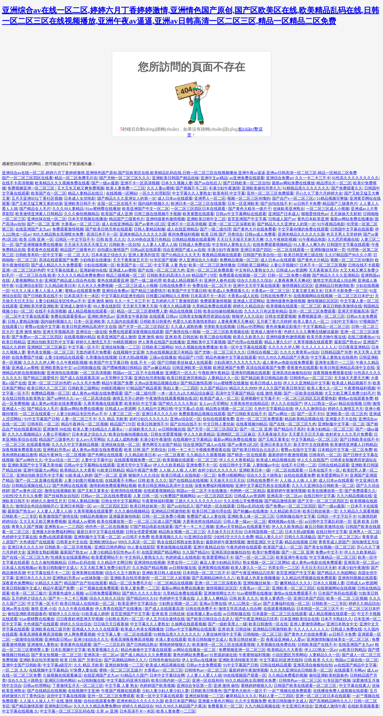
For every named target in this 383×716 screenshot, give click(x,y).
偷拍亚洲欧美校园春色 (27, 614)
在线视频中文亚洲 (128, 352)
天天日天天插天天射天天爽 (240, 239)
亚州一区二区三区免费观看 (270, 193)
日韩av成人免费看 (260, 234)
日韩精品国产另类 (336, 352)
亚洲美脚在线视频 (213, 568)
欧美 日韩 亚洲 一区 (36, 239)
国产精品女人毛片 (35, 209)
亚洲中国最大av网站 (40, 470)
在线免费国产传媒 (27, 357)
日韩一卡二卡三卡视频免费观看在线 (199, 450)
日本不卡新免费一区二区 (346, 291)
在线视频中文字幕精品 (192, 439)
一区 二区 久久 (76, 255)
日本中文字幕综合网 (167, 675)
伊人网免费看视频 (79, 634)
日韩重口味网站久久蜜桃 (167, 296)
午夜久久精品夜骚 (175, 306)
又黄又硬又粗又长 (307, 291)
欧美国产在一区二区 (48, 193)
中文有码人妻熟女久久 (231, 244)
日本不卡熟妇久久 (336, 619)
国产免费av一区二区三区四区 (36, 337)
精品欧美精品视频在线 (304, 419)
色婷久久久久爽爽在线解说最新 (311, 332)
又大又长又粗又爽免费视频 (80, 188)
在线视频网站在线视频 (312, 296)
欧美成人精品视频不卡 (182, 280)
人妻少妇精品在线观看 (64, 357)
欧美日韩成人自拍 (265, 383)
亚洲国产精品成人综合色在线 (69, 280)
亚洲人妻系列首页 (144, 255)
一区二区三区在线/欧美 (35, 275)
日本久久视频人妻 (176, 183)
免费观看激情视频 (68, 229)
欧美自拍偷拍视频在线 (222, 311)
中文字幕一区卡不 (83, 347)
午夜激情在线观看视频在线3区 (171, 398)
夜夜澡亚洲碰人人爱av (285, 639)
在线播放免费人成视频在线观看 (340, 691)
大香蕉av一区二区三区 (80, 224)
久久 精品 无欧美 (113, 419)
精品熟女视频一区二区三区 (228, 409)
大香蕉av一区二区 (254, 588)
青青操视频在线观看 (174, 547)
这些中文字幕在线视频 (66, 696)
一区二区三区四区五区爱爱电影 (309, 398)
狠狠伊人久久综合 (247, 316)
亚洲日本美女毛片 (275, 444)
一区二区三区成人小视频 (327, 209)
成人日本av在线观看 (175, 198)
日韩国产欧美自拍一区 (262, 255)
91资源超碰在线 (223, 655)
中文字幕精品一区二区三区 (326, 327)
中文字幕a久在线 (188, 409)
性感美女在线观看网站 (70, 557)
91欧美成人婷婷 (78, 475)
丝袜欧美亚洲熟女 (288, 209)
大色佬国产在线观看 (36, 542)
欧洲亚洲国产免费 (228, 368)
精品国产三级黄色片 (340, 203)
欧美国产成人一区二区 (219, 398)
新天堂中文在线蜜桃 (311, 444)
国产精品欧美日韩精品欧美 (264, 378)
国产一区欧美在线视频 (303, 393)
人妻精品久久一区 (223, 378)
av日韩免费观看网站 (102, 593)
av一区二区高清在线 (93, 398)
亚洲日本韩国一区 (75, 506)
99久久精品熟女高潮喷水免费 (59, 234)
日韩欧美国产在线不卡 (317, 644)
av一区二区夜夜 (171, 455)
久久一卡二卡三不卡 (312, 178)
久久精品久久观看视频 (205, 455)
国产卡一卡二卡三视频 (194, 527)
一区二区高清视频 (95, 373)
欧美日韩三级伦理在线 (211, 511)
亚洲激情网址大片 (219, 593)
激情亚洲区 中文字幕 (265, 542)
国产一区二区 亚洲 (43, 224)
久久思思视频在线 (343, 239)
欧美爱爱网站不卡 (332, 475)
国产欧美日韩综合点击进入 (255, 450)
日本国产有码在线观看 (337, 593)
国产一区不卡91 (310, 414)
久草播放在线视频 (101, 357)
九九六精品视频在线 (354, 496)
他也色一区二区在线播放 (106, 527)
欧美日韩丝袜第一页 (147, 506)
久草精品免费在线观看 (211, 306)
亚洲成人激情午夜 (75, 306)
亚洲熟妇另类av (56, 450)
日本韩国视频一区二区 (263, 532)
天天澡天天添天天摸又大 (85, 244)
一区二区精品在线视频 (173, 583)
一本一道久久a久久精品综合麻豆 (185, 393)
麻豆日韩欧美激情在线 (342, 306)
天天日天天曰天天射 (318, 568)
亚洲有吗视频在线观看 (250, 373)
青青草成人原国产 (334, 542)
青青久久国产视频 (27, 527)
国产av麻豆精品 (156, 368)
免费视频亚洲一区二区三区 (31, 188)
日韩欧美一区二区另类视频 (68, 547)
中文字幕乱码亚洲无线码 (122, 296)
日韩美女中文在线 (71, 542)
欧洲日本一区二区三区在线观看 (198, 203)
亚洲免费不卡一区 (201, 465)
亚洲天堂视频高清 (353, 311)
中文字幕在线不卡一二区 (48, 573)
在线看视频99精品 (79, 337)
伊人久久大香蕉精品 (236, 460)
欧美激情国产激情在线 (58, 516)
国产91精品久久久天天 (180, 255)
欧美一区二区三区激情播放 (212, 265)
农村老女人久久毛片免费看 (348, 434)
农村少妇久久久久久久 (148, 419)
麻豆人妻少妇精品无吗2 (220, 562)
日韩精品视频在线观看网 (193, 239)
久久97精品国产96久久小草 (348, 255)
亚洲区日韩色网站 (110, 547)
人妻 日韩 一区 (146, 496)
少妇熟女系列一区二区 (124, 619)
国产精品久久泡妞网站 (336, 573)
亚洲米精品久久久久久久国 (142, 234)
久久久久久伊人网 (283, 347)
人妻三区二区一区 (124, 414)
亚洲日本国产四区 (256, 250)
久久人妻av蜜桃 (160, 188)
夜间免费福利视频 (183, 234)
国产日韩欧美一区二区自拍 (246, 183)
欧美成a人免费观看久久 (228, 291)
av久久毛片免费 (86, 383)
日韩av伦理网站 (250, 327)
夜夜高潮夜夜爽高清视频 (40, 634)
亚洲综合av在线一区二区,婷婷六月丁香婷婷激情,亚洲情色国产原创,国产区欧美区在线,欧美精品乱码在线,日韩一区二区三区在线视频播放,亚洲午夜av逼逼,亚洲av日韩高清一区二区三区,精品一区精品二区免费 (179, 173)
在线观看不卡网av (120, 480)
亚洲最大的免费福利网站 (53, 532)
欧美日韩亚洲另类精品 (186, 378)
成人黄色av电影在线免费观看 (287, 362)
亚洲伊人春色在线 (219, 280)
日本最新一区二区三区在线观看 (279, 614)
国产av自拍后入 (207, 183)
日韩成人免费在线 (194, 244)
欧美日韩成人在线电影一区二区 (188, 475)
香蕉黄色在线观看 (42, 250)
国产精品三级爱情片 (148, 291)
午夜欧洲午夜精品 (213, 373)
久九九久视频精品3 (24, 434)
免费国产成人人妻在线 (206, 516)
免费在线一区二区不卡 (211, 286)
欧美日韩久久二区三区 (46, 388)
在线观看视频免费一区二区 (137, 460)
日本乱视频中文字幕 (68, 650)
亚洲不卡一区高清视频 (140, 183)
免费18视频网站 (231, 475)
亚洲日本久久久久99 (159, 414)
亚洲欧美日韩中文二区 (206, 219)
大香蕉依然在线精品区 (249, 403)
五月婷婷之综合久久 (29, 598)
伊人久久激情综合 (310, 409)
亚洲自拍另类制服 (149, 378)
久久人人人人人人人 (319, 347)
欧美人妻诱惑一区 (276, 598)
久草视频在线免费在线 (276, 644)
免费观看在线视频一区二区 (242, 275)
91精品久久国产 (48, 583)
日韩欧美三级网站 (252, 265)
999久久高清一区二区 (136, 542)
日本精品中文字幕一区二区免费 (345, 450)
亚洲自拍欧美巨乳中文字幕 (50, 342)
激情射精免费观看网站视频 (112, 486)
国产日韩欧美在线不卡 (42, 296)
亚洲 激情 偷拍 (100, 301)
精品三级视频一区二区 (125, 275)
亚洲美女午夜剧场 (132, 316)
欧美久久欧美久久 (248, 337)
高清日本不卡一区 (102, 234)
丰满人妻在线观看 (170, 639)
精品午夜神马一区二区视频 (84, 424)
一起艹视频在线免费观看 (97, 588)
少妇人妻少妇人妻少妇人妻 (165, 691)
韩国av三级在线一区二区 (356, 660)
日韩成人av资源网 (291, 270)
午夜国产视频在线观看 (120, 691)
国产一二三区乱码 (109, 644)
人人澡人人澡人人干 (36, 701)
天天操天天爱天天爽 (351, 378)
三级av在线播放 (162, 357)
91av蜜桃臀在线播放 (102, 209)
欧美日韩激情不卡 (152, 424)
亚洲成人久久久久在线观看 (95, 629)
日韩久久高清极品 (300, 537)
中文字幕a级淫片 (57, 665)
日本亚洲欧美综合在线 (299, 619)
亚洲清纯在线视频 (62, 373)
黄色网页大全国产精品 (161, 444)
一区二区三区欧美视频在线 (225, 332)
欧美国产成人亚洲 (116, 214)
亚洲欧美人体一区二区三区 (250, 516)
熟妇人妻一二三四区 (180, 388)
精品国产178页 (204, 275)
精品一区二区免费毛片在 (75, 178)
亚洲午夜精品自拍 (208, 547)
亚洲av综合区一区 (185, 419)
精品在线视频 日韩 (185, 311)
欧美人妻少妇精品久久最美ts (98, 429)
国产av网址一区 (281, 414)
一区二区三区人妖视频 (170, 578)
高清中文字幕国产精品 (235, 393)
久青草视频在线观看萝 (312, 342)
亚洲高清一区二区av (284, 496)
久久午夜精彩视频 (281, 239)
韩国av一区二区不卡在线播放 (138, 373)
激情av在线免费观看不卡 (295, 593)
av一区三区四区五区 (214, 496)
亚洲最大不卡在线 (341, 419)
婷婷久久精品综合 (248, 306)
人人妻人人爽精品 (211, 598)
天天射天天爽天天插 (140, 306)
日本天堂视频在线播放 (87, 219)
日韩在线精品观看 (333, 465)
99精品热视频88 (93, 516)
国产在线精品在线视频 (188, 480)
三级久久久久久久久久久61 (198, 501)
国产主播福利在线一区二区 (286, 603)
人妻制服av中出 (265, 465)
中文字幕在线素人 (62, 270)
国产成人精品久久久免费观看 (56, 265)
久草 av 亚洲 (106, 711)
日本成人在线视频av (19, 568)
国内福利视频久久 (153, 203)
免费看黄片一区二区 (225, 706)
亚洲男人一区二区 (209, 198)
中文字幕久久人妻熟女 (191, 193)
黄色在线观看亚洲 (112, 280)
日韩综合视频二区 (262, 352)
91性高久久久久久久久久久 (355, 178)
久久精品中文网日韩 (155, 409)
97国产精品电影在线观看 (151, 527)
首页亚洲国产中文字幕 (246, 219)
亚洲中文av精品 (214, 178)
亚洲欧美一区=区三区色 (346, 414)
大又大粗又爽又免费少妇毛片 (349, 393)
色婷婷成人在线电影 (183, 557)
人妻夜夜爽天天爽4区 (292, 280)
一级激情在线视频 (27, 639)
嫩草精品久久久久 (295, 583)
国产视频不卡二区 (191, 188)
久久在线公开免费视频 (243, 501)
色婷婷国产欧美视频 (157, 686)
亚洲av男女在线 (15, 609)
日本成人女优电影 (79, 198)
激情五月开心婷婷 (128, 398)
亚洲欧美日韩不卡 (79, 203)
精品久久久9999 (242, 388)
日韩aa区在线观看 (145, 250)
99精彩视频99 (124, 342)
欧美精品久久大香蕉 (77, 470)
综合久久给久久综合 (254, 280)
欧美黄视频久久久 (166, 537)
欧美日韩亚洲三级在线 (303, 255)
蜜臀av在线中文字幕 (42, 327)
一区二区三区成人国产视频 (157, 521)
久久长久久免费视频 (95, 286)
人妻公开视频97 (284, 265)
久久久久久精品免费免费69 (80, 275)
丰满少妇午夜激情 (224, 188)
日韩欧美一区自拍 (124, 244)
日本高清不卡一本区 (81, 296)
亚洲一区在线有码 (207, 680)
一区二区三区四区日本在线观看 (198, 209)
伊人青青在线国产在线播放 (161, 342)
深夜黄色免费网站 (17, 583)
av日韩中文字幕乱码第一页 (328, 521)
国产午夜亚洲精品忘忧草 (252, 573)
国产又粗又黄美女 (273, 439)
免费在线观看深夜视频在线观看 (136, 332)
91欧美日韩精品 (110, 470)
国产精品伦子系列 (289, 429)
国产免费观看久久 (346, 188)
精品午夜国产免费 (117, 383)
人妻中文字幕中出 (96, 460)
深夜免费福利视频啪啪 (214, 486)
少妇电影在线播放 (95, 260)
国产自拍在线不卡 (276, 203)
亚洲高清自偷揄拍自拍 (291, 373)
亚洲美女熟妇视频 (42, 552)
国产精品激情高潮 (196, 383)
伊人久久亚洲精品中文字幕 (306, 383)
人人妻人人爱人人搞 (159, 244)
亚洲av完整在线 (212, 603)
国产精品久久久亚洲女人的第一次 (126, 198)
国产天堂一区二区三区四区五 (143, 327)
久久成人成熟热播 (186, 327)
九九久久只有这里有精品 (265, 311)
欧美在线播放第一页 (325, 491)
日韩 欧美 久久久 (111, 239)
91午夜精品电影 (331, 224)
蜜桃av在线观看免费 (82, 291)
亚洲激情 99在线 (57, 429)
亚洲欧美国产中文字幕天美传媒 (35, 465)
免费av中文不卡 (328, 552)
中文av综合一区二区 (61, 460)
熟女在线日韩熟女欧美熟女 (180, 542)
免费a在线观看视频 (55, 537)
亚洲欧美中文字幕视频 (206, 342)
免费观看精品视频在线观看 (202, 414)
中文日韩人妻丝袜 (218, 424)
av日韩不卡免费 (307, 203)
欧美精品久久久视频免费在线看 (62, 183)
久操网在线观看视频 (188, 624)
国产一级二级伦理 (215, 229)
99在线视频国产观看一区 (244, 675)
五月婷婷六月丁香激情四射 (174, 301)
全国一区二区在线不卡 (116, 203)
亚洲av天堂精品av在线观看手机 (242, 527)
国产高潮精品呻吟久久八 (213, 578)
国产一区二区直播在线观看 (38, 480)
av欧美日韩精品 (352, 650)
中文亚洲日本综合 (297, 706)
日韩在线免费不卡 (175, 286)
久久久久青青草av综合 (299, 352)
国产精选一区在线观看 (246, 455)
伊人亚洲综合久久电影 (198, 260)
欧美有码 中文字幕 (229, 193)
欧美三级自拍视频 (215, 337)
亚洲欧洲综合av (103, 542)
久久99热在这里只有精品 (148, 239)
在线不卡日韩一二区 (298, 465)
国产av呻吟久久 (60, 398)
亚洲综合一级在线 (91, 332)
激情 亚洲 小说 (43, 609)
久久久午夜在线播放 (75, 609)
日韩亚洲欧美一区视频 (191, 368)
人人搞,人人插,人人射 (177, 470)
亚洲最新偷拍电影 (124, 516)
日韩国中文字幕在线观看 (351, 229)
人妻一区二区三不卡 (78, 419)
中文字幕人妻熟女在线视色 (333, 357)
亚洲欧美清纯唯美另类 (237, 660)
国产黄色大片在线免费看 (254, 229)
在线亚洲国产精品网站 (161, 552)
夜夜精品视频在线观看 (221, 255)
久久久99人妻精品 (68, 209)
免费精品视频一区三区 (239, 260)
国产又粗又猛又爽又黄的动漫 (36, 203)
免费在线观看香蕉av (68, 316)
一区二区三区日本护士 (353, 296)
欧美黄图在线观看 (198, 214)
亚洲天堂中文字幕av (134, 465)
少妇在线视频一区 (99, 265)
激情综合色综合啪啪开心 (36, 506)
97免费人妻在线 (83, 670)
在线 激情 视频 (269, 393)
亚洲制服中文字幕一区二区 (341, 424)
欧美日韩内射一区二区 (170, 680)
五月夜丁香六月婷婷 (274, 321)
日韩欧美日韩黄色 (155, 321)
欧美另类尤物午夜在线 (326, 337)
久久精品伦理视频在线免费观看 (308, 578)
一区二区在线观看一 (291, 250)
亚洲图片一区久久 (180, 373)
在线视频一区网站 (121, 193)
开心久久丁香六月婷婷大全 (319, 193)
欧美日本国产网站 (180, 701)
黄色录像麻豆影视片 (283, 327)
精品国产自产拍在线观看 (85, 583)
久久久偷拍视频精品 (81, 214)
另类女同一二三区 (182, 562)
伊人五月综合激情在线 (165, 619)
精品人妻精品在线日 (86, 193)
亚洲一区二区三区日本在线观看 (323, 696)
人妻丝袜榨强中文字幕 (221, 634)
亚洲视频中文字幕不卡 (260, 398)
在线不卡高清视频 (17, 183)
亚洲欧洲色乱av (101, 316)
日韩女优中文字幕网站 (120, 501)
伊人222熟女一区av (320, 403)
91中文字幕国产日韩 (41, 419)
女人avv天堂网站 (213, 403)
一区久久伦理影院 (154, 193)
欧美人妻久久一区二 (311, 321)
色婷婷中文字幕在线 (19, 537)
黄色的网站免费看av (190, 655)
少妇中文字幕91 (344, 321)
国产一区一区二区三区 (254, 557)
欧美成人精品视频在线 (275, 460)
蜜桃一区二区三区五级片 (120, 670)
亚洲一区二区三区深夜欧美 (231, 224)
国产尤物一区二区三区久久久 (124, 178)
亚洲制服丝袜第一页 (327, 250)
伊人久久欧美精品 (199, 434)
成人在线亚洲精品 (117, 224)
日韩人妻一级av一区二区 (244, 521)
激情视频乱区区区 (297, 286)
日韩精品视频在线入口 (31, 486)
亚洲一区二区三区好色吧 (23, 270)
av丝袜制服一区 (94, 578)
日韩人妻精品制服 (149, 229)
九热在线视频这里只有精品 (169, 352)
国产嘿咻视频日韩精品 (121, 368)
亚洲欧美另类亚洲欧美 (38, 306)
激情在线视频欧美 (60, 491)
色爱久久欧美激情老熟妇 (194, 321)
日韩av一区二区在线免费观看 (106, 496)
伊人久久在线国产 (286, 403)
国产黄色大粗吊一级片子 (249, 209)
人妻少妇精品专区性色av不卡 (60, 301)
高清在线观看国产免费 (58, 260)
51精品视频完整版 (332, 198)
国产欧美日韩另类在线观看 (108, 229)
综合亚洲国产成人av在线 (184, 250)
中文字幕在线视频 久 (20, 711)
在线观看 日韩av (163, 316)
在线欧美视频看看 (363, 706)
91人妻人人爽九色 (309, 244)
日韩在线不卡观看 (363, 265)
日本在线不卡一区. (325, 470)
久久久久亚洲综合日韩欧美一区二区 (323, 486)
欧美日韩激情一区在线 (268, 624)
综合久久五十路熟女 (264, 475)
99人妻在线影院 (107, 306)
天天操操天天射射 (345, 214)
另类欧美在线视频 (219, 327)
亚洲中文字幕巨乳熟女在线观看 (262, 486)
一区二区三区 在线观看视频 (26, 444)
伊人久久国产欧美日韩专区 (281, 388)
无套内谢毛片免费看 (93, 352)
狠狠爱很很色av (314, 214)
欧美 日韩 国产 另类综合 (222, 234)
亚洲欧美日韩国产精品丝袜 (175, 178)
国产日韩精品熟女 (142, 644)
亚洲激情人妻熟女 (42, 644)
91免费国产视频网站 (177, 496)
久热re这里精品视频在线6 (157, 383)
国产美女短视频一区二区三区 (329, 547)
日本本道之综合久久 (109, 255)
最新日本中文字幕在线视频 (100, 532)
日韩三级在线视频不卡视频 (157, 214)
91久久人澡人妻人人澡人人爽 (37, 291)
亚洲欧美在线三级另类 (50, 629)
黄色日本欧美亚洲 (313, 219)
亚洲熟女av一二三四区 (63, 527)
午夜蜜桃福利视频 (359, 388)
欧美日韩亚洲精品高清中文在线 (89, 327)
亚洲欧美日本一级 (254, 470)
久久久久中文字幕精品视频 (75, 444)
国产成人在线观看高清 (79, 378)
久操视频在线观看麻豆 (62, 675)
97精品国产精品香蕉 (143, 388)
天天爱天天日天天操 (306, 434)
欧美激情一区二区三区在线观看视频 (223, 644)
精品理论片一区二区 (333, 183)
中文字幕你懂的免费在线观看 (303, 229)
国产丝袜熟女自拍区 (61, 496)
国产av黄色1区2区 (150, 224)
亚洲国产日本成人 (283, 214)
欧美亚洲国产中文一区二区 (145, 209)
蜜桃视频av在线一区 (285, 521)
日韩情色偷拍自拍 (164, 660)
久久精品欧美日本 (60, 286)
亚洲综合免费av (279, 178)
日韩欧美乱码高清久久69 (168, 275)
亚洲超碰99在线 (93, 270)
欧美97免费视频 (266, 552)
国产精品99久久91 (142, 598)
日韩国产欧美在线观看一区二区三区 (305, 686)
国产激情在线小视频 (182, 332)
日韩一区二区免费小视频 (288, 275)
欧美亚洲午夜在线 (291, 557)
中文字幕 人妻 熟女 (170, 265)
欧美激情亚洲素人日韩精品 (38, 214)
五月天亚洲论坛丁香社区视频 (36, 198)
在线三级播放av (361, 337)
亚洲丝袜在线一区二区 (46, 219)
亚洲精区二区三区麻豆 (46, 347)
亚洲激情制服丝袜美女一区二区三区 (338, 639)
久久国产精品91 (213, 388)
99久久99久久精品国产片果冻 (283, 357)
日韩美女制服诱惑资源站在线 (204, 316)
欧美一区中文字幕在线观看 (243, 347)
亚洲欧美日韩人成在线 (161, 573)
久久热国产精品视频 (149, 568)
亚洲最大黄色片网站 (215, 701)
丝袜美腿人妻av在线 (203, 614)
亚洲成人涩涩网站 (248, 301)
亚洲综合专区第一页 (194, 686)
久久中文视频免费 (250, 701)
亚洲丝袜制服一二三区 (120, 347)
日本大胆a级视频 (133, 357)
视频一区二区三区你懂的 (248, 198)
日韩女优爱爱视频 (280, 316)
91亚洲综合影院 (29, 286)
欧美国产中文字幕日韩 (187, 291)
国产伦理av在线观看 (244, 342)
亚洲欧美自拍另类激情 (129, 578)
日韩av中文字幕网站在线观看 (241, 214)
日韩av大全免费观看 (203, 665)
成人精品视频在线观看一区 (91, 311)
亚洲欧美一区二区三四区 (293, 588)
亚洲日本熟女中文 (342, 624)
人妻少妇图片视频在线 (83, 480)
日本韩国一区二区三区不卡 (206, 573)
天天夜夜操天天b (323, 270)
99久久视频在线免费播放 (196, 347)
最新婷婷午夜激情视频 (287, 455)
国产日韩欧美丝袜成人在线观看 (184, 362)
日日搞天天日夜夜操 (110, 624)
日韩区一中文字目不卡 (74, 239)
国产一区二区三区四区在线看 (27, 178)
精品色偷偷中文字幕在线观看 (230, 357)
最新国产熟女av (347, 342)
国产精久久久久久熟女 (177, 403)
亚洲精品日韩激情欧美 (334, 286)
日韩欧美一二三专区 (19, 516)
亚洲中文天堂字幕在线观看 (256, 286)
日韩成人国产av (281, 219)
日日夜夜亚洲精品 (354, 347)
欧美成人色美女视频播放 (258, 578)
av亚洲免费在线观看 (246, 178)
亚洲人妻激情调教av (307, 624)
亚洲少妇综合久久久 (91, 639)
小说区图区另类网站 (289, 655)
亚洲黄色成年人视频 (66, 593)
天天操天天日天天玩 (227, 480)
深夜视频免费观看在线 (332, 373)
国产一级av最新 (104, 183)
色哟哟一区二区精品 (247, 491)
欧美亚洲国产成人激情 (116, 337)
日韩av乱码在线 (250, 506)
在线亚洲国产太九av (32, 229)
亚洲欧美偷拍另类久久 (261, 188)
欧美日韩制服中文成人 (58, 568)
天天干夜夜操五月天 (130, 260)
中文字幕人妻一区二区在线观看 (124, 634)
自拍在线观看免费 (218, 419)
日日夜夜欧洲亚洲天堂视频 (79, 619)
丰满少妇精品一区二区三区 (330, 429)
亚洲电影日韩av (58, 639)
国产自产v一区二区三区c (293, 198)
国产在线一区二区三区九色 (161, 270)
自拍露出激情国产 (112, 250)
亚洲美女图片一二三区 (334, 362)
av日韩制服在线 (87, 368)
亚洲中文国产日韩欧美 (21, 665)
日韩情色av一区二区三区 (310, 378)
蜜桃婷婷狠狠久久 (175, 644)
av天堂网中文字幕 (116, 378)
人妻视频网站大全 (27, 280)
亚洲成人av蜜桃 (122, 270)
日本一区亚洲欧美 (243, 203)
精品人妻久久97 (278, 342)
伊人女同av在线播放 (199, 660)
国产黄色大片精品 (313, 260)
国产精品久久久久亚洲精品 (335, 275)
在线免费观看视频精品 (272, 244)
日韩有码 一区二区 (43, 424)
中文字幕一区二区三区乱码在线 (67, 711)
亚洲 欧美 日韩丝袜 (181, 337)
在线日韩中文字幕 (234, 465)
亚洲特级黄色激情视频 (165, 219)
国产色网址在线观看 (105, 455)
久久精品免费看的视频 (287, 675)
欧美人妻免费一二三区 (125, 188)
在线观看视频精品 (159, 491)
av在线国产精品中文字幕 (355, 665)
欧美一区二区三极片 (29, 593)
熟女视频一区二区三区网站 (266, 562)
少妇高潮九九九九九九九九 (237, 362)
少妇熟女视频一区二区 (178, 603)
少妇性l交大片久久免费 (22, 496)
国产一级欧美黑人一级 (227, 624)
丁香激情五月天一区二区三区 (77, 686)
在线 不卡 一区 (143, 362)
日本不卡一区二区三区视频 (322, 265)
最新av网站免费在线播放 (293, 183)
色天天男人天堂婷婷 (344, 234)
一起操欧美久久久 (140, 429)
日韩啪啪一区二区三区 (262, 634)
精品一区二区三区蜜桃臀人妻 (142, 311)
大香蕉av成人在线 (242, 296)
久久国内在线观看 (122, 321)
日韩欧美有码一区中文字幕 (38, 255)
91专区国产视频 (163, 260)
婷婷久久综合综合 (75, 624)
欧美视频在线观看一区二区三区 (293, 306)
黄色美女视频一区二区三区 (50, 352)
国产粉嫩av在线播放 (250, 511)
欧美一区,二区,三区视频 (346, 598)
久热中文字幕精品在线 (273, 409)
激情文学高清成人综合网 (334, 280)
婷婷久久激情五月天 (93, 342)
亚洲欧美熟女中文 (56, 368)
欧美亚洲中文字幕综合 (137, 603)
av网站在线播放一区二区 (195, 650)
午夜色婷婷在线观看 (243, 547)
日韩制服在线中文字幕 (295, 516)
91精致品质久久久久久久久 (306, 188)
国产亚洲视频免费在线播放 (38, 244)
